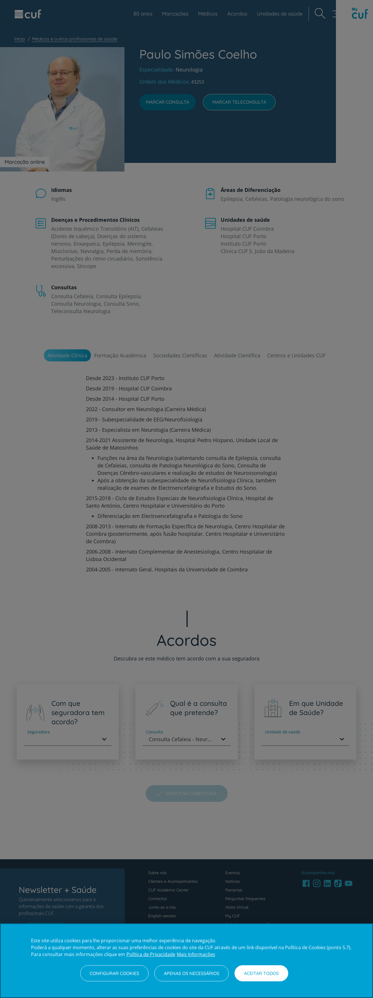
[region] (186, 960)
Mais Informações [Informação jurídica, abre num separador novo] (196, 954)
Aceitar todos (261, 973)
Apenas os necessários (191, 973)
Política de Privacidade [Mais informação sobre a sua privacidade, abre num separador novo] (150, 954)
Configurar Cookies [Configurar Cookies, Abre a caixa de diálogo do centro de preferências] (114, 973)
